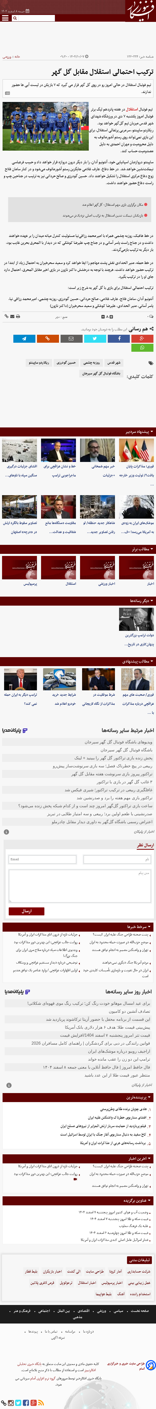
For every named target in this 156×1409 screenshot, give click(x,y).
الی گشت (73, 1271)
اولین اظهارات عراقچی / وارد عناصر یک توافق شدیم (45, 970)
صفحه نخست (139, 1311)
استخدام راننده (140, 1294)
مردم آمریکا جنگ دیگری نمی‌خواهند (125, 963)
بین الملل (64, 1311)
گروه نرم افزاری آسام (43, 1378)
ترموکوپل (66, 1283)
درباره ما (88, 1332)
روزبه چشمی (91, 363)
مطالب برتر (140, 549)
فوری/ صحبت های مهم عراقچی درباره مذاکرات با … (138, 704)
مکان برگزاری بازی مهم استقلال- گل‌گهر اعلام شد (112, 205)
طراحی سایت (95, 1271)
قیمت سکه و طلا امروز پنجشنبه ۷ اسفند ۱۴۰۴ (119, 1219)
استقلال (132, 109)
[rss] (41, 1403)
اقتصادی (83, 1311)
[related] (7, 93)
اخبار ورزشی (106, 584)
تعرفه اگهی (58, 1338)
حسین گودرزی (66, 363)
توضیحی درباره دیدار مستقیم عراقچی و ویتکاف (46, 963)
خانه (17, 57)
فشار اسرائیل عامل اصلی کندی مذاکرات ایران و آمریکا (114, 1240)
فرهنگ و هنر (22, 1311)
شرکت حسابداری (138, 1271)
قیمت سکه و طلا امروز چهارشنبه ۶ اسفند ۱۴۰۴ (119, 1233)
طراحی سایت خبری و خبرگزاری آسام (126, 1366)
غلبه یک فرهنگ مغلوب (133, 1226)
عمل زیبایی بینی (139, 1283)
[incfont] (111, 317)
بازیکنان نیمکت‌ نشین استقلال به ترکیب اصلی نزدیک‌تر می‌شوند (103, 216)
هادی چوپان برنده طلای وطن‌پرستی (123, 1109)
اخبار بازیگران (52, 1271)
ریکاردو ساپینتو (39, 363)
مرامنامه (70, 1332)
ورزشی (7, 57)
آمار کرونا (115, 1271)
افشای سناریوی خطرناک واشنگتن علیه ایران (117, 1117)
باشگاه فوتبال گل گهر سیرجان (101, 373)
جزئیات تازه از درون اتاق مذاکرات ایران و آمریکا (47, 935)
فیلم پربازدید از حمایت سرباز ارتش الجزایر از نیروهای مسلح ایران (103, 1126)
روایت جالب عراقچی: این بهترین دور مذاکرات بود (45, 942)
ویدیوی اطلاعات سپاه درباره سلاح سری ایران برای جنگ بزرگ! (46, 953)
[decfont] (103, 317)
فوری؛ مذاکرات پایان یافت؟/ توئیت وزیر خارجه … (136, 475)
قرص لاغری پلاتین (42, 1283)
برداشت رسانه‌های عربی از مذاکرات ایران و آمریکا (113, 1143)
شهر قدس (114, 363)
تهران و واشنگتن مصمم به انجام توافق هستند (120, 950)
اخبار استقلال (87, 1283)
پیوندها (33, 1332)
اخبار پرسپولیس (112, 1283)
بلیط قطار (31, 1271)
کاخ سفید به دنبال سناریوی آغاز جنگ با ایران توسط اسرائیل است (103, 1134)
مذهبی (78, 1317)
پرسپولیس (30, 584)
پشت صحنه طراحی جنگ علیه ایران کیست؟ (120, 935)
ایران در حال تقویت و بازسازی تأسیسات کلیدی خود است (115, 973)
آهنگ (120, 1294)
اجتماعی (44, 1311)
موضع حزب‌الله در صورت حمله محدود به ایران (119, 942)
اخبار (150, 584)
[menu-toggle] (5, 18)
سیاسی (118, 1311)
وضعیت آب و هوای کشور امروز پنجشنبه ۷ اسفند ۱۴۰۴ (113, 1212)
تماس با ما (51, 1332)
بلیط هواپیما (104, 1294)
